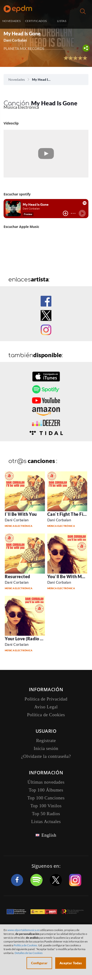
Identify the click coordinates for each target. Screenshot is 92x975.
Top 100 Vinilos (45, 805)
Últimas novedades (46, 782)
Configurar (39, 963)
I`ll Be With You (21, 514)
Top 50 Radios (46, 813)
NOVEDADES (11, 20)
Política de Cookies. (26, 945)
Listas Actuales (46, 821)
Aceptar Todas (71, 963)
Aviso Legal (46, 706)
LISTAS (61, 20)
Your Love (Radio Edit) (27, 638)
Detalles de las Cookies (29, 953)
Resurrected (17, 576)
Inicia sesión (83, 21)
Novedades (16, 79)
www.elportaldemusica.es (23, 930)
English (48, 835)
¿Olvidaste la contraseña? (46, 756)
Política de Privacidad (46, 698)
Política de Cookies (46, 714)
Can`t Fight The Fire (67, 514)
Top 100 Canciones (46, 797)
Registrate (46, 740)
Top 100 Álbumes (46, 789)
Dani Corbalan (15, 40)
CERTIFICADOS (36, 20)
